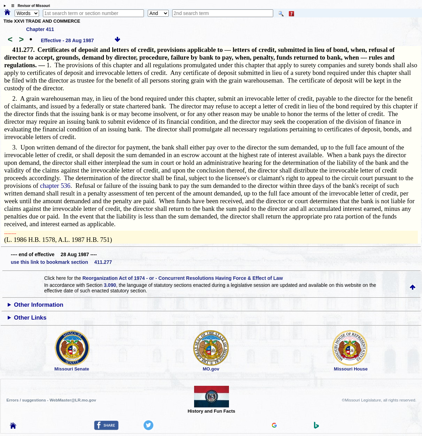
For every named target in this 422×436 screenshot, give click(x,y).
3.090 (110, 285)
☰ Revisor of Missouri (29, 6)
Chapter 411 (40, 29)
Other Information (38, 304)
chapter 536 (55, 185)
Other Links (30, 317)
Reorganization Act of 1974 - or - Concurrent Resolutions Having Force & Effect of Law (182, 278)
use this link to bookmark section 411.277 (61, 262)
